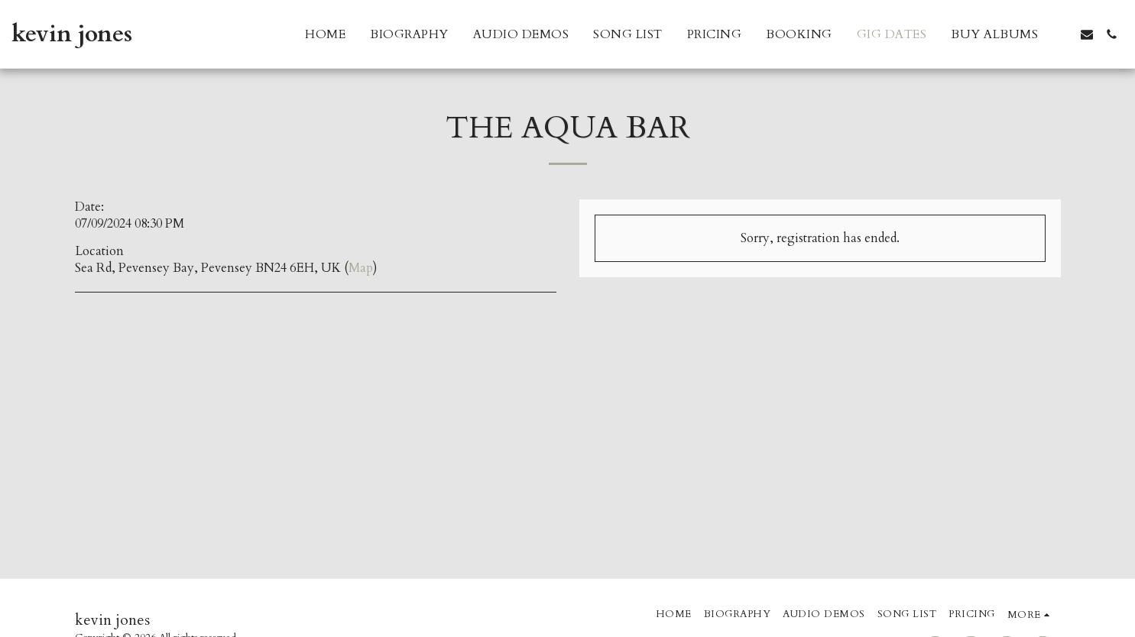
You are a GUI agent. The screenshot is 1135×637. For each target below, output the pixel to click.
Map (361, 268)
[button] (1062, 34)
